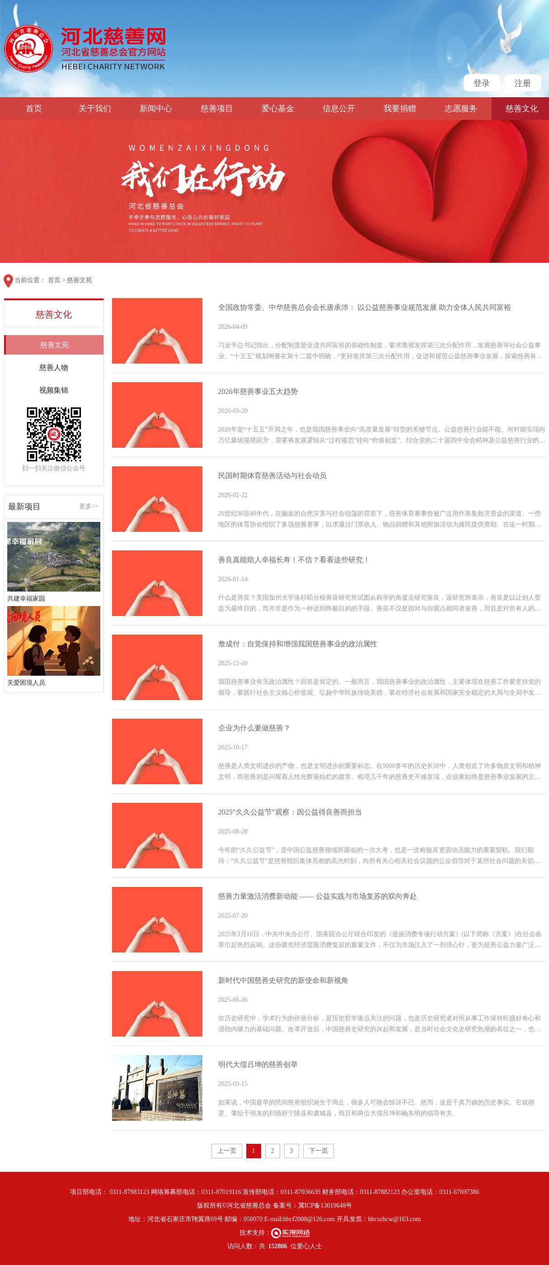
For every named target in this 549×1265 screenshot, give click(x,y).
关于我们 (95, 108)
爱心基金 (278, 108)
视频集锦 (53, 390)
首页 (34, 108)
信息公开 (339, 108)
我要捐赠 (400, 108)
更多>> (89, 506)
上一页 (226, 1150)
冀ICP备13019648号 (325, 1205)
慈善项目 (217, 108)
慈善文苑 (79, 280)
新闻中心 (156, 108)
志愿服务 (461, 108)
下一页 (318, 1150)
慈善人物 (53, 367)
